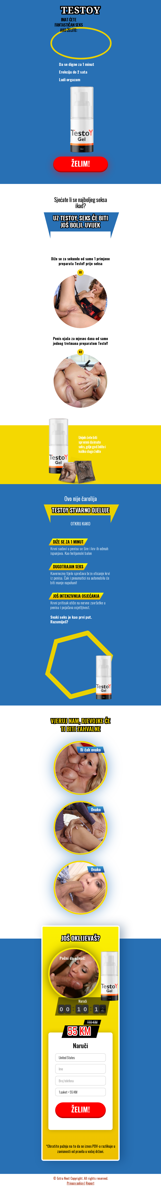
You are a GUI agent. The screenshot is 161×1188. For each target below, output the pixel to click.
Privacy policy (75, 1183)
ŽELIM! (80, 163)
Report (90, 1183)
